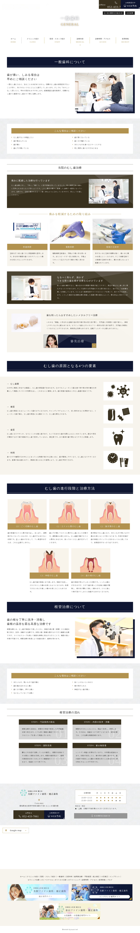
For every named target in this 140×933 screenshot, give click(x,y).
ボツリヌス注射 (61, 880)
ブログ (109, 880)
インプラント (115, 876)
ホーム (22, 876)
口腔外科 (69, 876)
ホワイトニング (74, 880)
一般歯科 (60, 876)
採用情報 (102, 880)
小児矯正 (104, 876)
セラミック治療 (34, 880)
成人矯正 (96, 876)
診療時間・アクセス (89, 880)
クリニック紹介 (33, 876)
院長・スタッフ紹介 (48, 876)
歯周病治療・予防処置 (82, 876)
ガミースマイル (47, 880)
